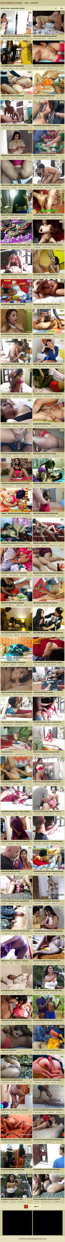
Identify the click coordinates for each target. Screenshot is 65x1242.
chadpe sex (48, 784)
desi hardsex (37, 903)
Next (36, 1206)
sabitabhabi (37, 247)
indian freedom (38, 575)
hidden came (5, 187)
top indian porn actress (8, 993)
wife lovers (58, 396)
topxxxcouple (5, 98)
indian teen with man (39, 933)
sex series (59, 814)
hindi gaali (14, 187)
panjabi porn (5, 1201)
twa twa (4, 843)
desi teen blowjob (20, 485)
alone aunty (23, 426)
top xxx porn (5, 1082)
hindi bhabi (23, 277)
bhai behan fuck (38, 1142)
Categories (34, 3)
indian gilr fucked (6, 128)
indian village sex (54, 426)
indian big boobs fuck (8, 38)
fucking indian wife (7, 545)
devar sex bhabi (6, 396)
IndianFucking (11, 3)
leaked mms (24, 635)
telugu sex (44, 545)
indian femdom (38, 1082)
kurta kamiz (57, 1172)
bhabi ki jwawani (6, 814)
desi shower (46, 903)
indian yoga (37, 754)
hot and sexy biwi (47, 247)
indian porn (24, 68)
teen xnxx (15, 933)
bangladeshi (50, 68)
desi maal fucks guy (7, 336)
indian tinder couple (39, 307)
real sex (36, 68)
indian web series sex (55, 366)
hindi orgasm (14, 277)
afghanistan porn (21, 993)
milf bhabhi (5, 217)
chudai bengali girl (51, 664)
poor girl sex (5, 247)
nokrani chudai (38, 724)
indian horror (5, 366)
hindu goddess (6, 426)
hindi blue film (24, 575)
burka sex (56, 635)
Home (27, 3)
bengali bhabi (56, 456)
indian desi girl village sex (41, 157)
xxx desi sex (5, 277)
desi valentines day (7, 1022)
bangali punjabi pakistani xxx (42, 217)
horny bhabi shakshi (39, 1022)
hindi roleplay (55, 724)
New (61, 8)
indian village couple (20, 754)
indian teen (59, 98)
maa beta (46, 1082)
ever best (22, 933)
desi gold (4, 575)
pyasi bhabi (23, 814)
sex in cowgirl (38, 456)
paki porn (13, 1201)
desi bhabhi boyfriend (21, 336)
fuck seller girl (26, 247)
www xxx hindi (38, 485)
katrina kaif (45, 277)
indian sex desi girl (39, 664)
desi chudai (22, 187)
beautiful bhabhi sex (19, 545)
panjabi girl (15, 426)
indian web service (23, 1082)
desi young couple (7, 635)
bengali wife (51, 963)
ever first (13, 1082)
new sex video (14, 217)
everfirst (4, 903)
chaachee (4, 963)
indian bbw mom (20, 38)
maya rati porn (54, 993)
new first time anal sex (40, 128)
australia (42, 68)
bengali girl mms (17, 128)
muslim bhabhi (48, 635)
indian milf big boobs (50, 515)
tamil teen (37, 545)
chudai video (48, 187)
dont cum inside (48, 485)
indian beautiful (55, 843)
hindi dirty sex (46, 754)
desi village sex (15, 98)
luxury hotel (14, 366)
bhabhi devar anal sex (40, 38)
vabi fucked (18, 1022)
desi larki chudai (38, 187)
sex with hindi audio (50, 694)
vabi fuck (55, 784)
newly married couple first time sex (11, 515)
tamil (16, 1112)
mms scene (37, 277)
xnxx (17, 68)
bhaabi (11, 963)
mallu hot (16, 635)
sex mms (43, 963)
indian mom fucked (53, 38)
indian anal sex (53, 545)
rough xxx (23, 456)
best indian (22, 366)
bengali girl (57, 187)
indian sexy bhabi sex (8, 1052)
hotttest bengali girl (7, 724)
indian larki (49, 1172)
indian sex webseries (48, 814)
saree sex (22, 217)
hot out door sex (38, 784)
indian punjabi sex (55, 157)
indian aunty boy (6, 694)
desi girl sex (37, 605)
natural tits (21, 664)
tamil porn (10, 843)
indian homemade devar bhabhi (10, 1142)
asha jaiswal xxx (56, 217)
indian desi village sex (8, 68)
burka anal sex (38, 635)
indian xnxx (46, 843)
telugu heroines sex (7, 754)
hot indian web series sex (9, 873)
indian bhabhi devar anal (40, 366)
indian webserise (48, 396)
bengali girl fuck (19, 724)
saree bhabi (16, 396)
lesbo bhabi (19, 1052)
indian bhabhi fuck (50, 1142)
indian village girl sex (39, 1112)
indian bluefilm (56, 754)
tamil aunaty (51, 128)
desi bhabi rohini (6, 456)
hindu (11, 1112)
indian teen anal (51, 933)
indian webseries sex (8, 485)
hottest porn (47, 456)
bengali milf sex (38, 515)
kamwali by (47, 724)
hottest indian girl (51, 307)
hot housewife (54, 277)
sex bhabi (15, 814)
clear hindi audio (13, 575)
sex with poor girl (15, 247)
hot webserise (38, 396)
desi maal (53, 1082)
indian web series (46, 1201)
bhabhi (26, 605)
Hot (55, 8)
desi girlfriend (56, 1201)
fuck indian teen (6, 933)
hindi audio (46, 605)
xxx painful (16, 456)
